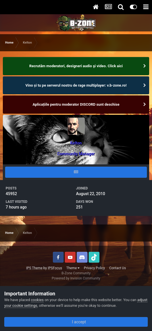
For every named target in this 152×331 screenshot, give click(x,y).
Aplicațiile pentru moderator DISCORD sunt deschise (76, 104)
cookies (37, 300)
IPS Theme (34, 268)
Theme (73, 268)
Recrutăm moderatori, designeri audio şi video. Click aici (76, 66)
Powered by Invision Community (76, 278)
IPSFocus (55, 268)
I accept (76, 322)
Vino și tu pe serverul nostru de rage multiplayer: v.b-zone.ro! (76, 85)
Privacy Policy (94, 268)
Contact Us (117, 268)
